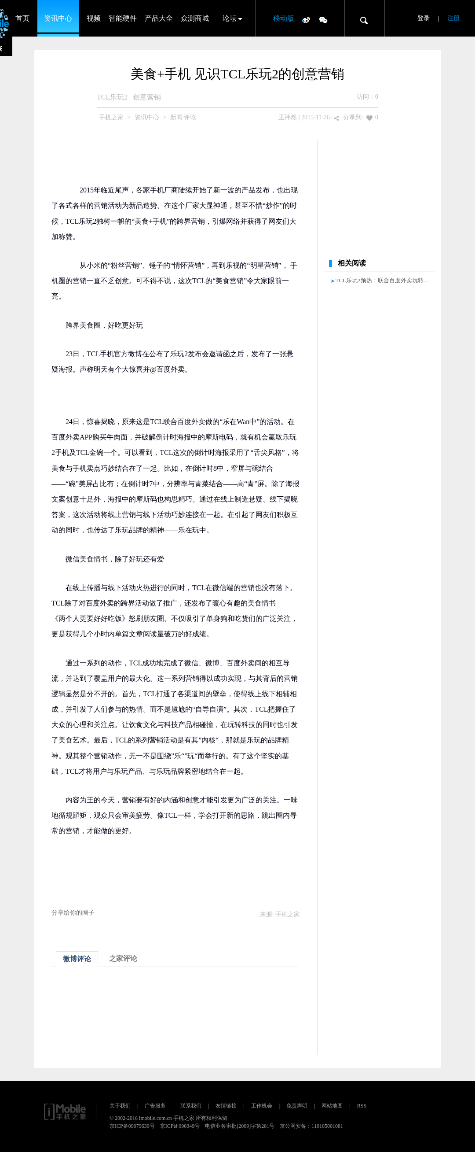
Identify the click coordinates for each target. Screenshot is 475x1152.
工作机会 (261, 1106)
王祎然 (287, 117)
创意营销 (147, 97)
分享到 (352, 117)
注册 (453, 18)
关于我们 (120, 1106)
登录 (423, 18)
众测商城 (195, 18)
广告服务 (155, 1106)
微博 (306, 19)
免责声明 (296, 1106)
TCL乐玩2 (112, 97)
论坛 (230, 18)
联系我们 (190, 1106)
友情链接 (226, 1106)
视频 (94, 18)
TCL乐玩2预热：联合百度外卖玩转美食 (385, 280)
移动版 (283, 18)
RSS (361, 1106)
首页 (22, 18)
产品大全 (159, 18)
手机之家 (111, 117)
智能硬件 (123, 18)
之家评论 (123, 958)
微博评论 (77, 959)
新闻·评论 (183, 117)
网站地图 (332, 1106)
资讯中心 (58, 18)
